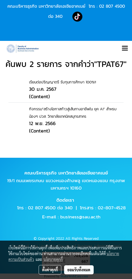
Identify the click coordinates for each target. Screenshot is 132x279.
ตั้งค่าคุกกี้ (50, 269)
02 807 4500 (112, 6)
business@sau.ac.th (80, 216)
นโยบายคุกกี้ (53, 259)
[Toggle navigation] (125, 49)
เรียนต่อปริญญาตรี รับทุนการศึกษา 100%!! (62, 82)
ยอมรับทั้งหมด (78, 269)
